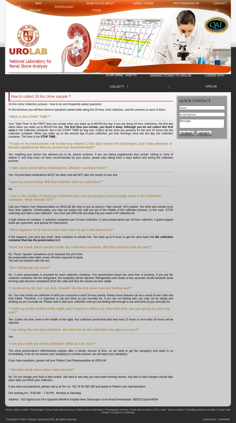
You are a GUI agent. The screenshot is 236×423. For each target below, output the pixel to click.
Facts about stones (141, 409)
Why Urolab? (21, 409)
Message (201, 123)
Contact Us (117, 412)
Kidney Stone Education (90, 409)
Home (9, 409)
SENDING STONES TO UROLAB (170, 75)
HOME (17, 7)
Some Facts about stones (60, 409)
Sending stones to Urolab (201, 409)
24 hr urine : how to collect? (169, 409)
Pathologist (64, 7)
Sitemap (130, 412)
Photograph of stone (117, 409)
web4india (224, 419)
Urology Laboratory (38, 419)
